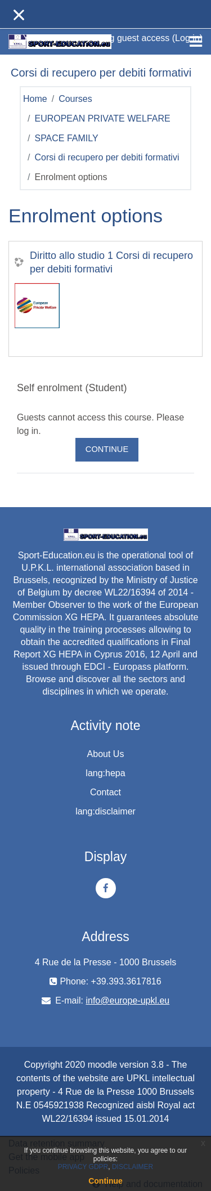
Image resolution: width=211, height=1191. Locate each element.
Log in (187, 38)
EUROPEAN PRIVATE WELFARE (102, 118)
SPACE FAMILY (66, 138)
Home (35, 99)
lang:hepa (105, 773)
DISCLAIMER (132, 1167)
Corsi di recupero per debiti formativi (106, 157)
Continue (107, 449)
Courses (75, 99)
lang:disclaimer (105, 811)
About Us (105, 754)
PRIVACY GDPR (83, 1167)
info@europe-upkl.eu (127, 1000)
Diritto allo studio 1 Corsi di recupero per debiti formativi (111, 262)
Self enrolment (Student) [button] (72, 387)
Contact (105, 792)
